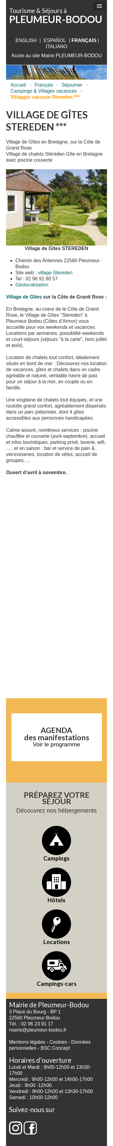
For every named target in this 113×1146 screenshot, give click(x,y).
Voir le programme (56, 744)
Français (44, 85)
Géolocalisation (31, 284)
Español (55, 40)
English (25, 40)
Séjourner (71, 85)
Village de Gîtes (24, 296)
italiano (56, 46)
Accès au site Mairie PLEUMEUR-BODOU (56, 55)
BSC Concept (55, 1048)
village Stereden (55, 272)
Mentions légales (27, 1042)
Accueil (18, 85)
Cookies (58, 1042)
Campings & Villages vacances (44, 91)
